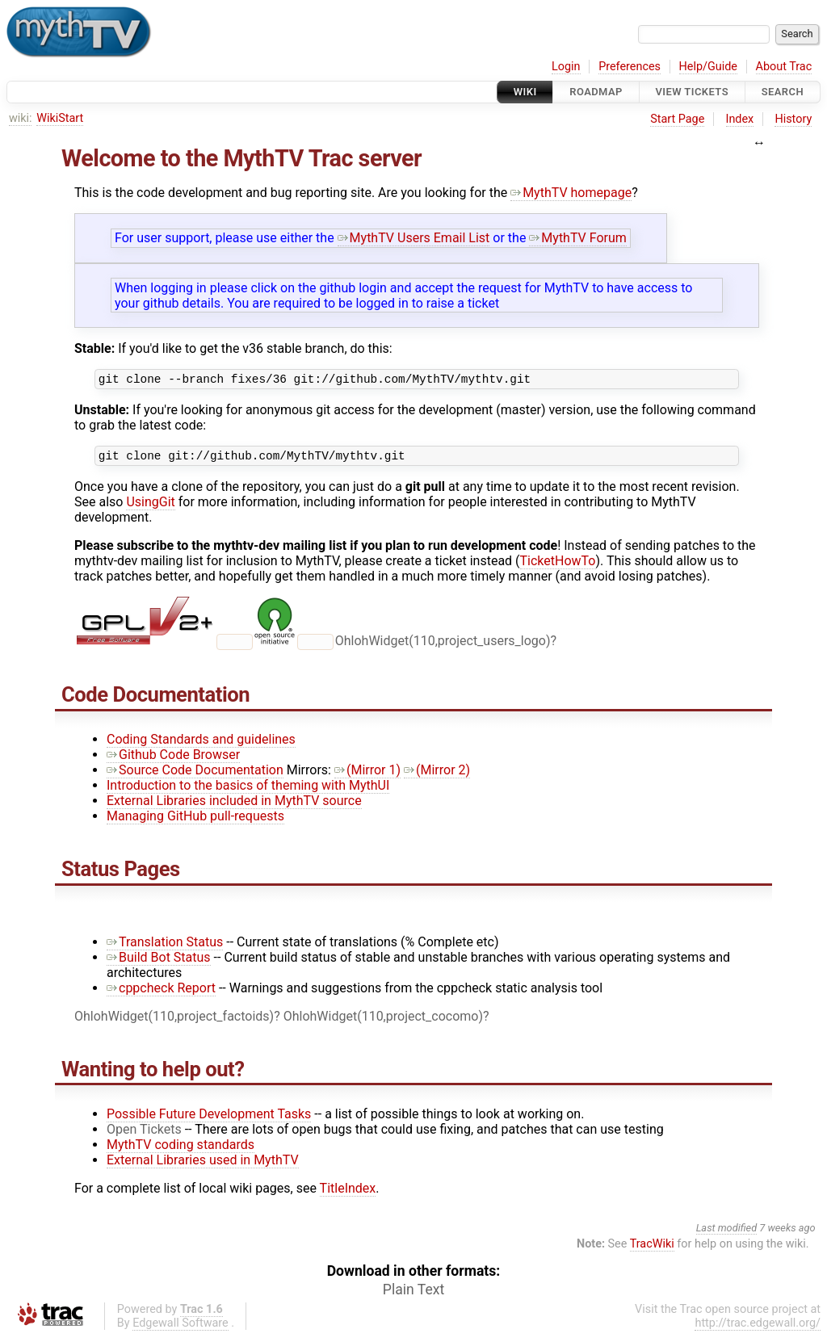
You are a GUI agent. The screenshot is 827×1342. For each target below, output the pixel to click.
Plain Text (413, 1294)
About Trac (784, 66)
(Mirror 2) (437, 774)
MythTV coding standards (180, 1149)
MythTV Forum (578, 237)
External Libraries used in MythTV (203, 1164)
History (793, 119)
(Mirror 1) (367, 774)
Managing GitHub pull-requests (195, 820)
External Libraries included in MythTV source (234, 805)
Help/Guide (708, 66)
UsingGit (150, 506)
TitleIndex (348, 1193)
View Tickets (692, 92)
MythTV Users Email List (414, 237)
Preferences (629, 66)
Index (740, 119)
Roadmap (596, 92)
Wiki (525, 92)
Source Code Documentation (195, 774)
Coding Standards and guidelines (201, 744)
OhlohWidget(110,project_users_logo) (443, 645)
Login (566, 66)
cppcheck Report (161, 992)
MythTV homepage (571, 192)
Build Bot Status (159, 962)
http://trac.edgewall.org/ (758, 1328)
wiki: (20, 118)
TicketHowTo (558, 565)
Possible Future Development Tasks (209, 1118)
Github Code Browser (173, 759)
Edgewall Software (180, 1328)
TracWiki (652, 1249)
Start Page (677, 119)
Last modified (727, 1233)
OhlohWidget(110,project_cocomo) (383, 1021)
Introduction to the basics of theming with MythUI (248, 790)
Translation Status (165, 946)
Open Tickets (144, 1134)
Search (783, 92)
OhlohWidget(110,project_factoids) (174, 1021)
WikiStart (59, 118)
